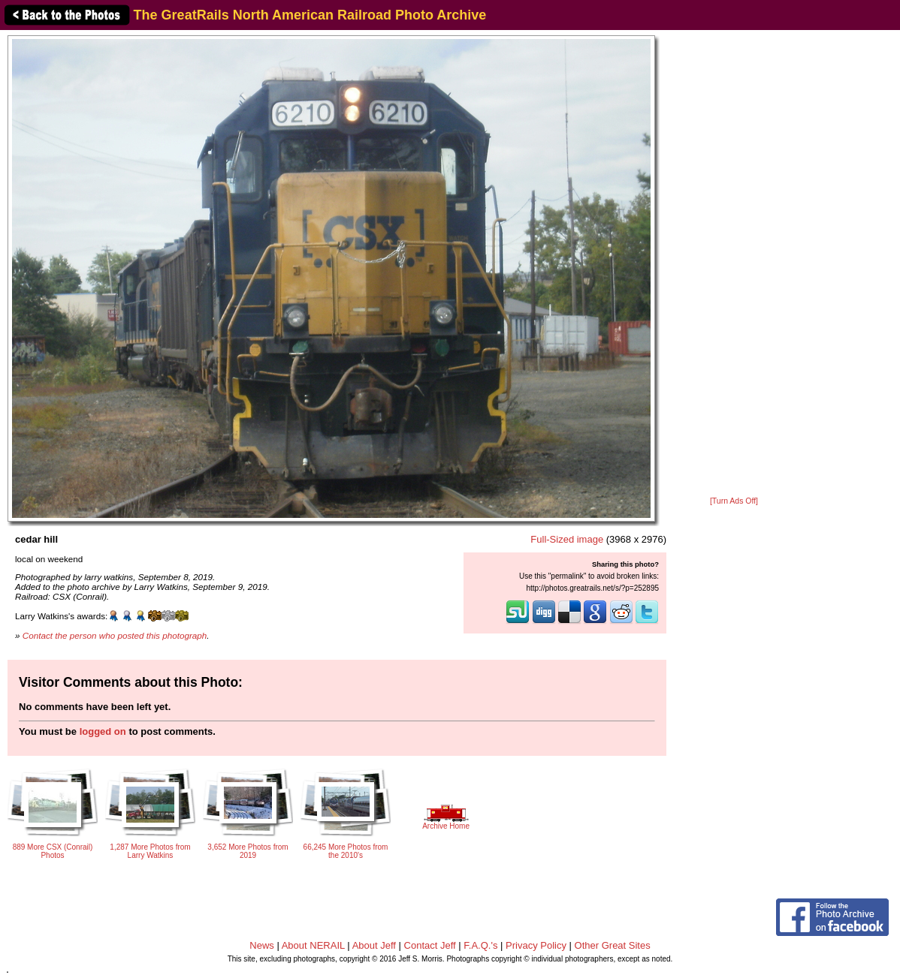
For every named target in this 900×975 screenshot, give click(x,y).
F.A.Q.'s (480, 945)
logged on (103, 731)
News (261, 945)
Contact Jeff (430, 945)
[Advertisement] (734, 264)
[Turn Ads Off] (734, 501)
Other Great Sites (613, 945)
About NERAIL (313, 945)
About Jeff (374, 945)
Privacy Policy (536, 945)
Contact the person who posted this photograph (115, 635)
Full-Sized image (566, 539)
